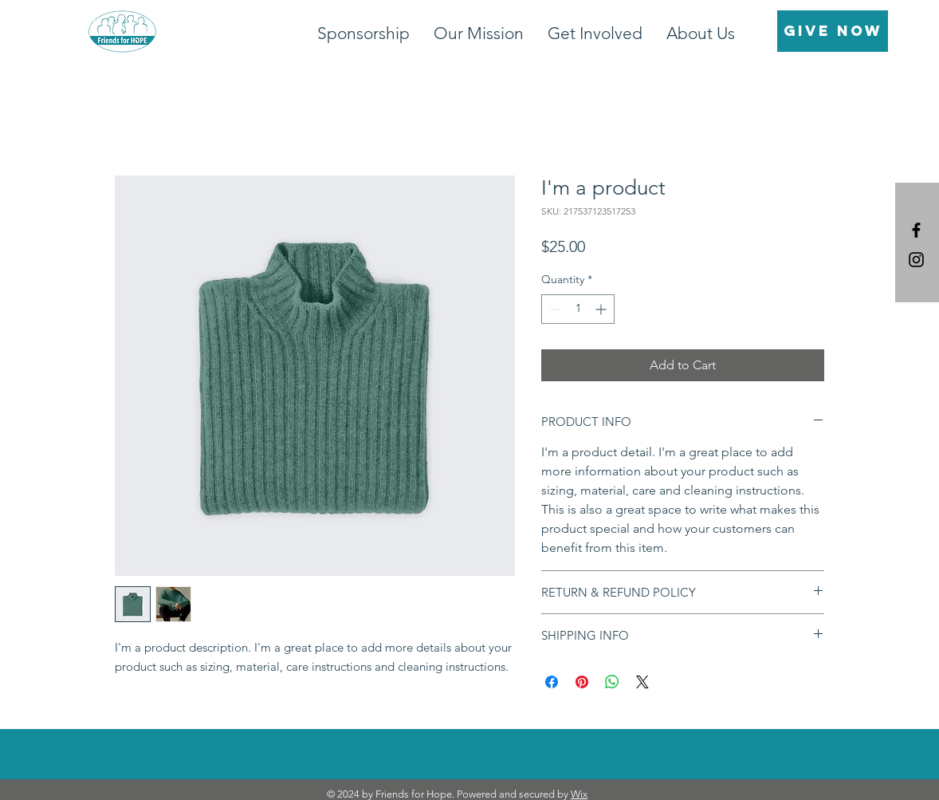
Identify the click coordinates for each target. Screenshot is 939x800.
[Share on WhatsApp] (612, 682)
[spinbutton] (578, 309)
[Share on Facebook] (551, 682)
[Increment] (602, 309)
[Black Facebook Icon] (916, 230)
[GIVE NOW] (832, 31)
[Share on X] (642, 682)
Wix (579, 794)
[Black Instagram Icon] (916, 260)
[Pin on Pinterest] (581, 682)
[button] (595, 33)
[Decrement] (554, 309)
